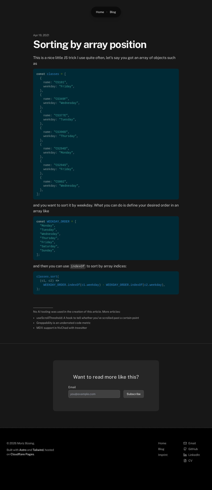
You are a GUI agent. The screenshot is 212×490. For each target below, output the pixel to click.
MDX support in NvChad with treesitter (61, 327)
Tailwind (38, 450)
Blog (113, 12)
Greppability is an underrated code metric (63, 322)
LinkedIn (191, 454)
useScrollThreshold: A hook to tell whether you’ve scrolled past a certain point (87, 317)
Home (100, 12)
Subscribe (134, 394)
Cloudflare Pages (22, 454)
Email (72, 387)
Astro (22, 450)
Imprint (162, 454)
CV (187, 460)
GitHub (190, 449)
